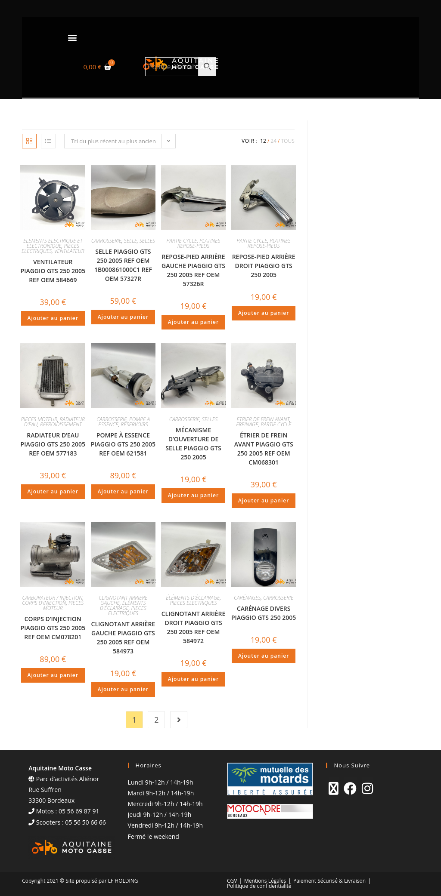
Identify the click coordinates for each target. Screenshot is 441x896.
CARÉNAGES (247, 597)
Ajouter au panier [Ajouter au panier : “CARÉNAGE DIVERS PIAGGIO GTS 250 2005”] (263, 655)
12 (263, 141)
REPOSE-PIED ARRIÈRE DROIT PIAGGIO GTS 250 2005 (263, 265)
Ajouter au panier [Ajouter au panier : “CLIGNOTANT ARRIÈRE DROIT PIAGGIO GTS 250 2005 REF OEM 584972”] (193, 679)
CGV (232, 880)
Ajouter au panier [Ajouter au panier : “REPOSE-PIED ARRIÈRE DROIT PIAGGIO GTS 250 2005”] (263, 313)
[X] (334, 788)
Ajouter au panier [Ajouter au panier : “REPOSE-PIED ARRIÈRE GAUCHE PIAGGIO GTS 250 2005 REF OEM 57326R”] (193, 322)
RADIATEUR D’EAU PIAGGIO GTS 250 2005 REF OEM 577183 (53, 444)
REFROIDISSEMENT (61, 424)
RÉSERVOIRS (134, 424)
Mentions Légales (265, 880)
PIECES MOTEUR (39, 419)
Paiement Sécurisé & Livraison (329, 880)
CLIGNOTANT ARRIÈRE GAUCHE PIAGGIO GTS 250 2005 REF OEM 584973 (123, 637)
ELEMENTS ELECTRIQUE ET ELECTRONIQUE (53, 243)
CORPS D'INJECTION (44, 603)
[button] (72, 37)
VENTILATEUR (69, 251)
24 (273, 141)
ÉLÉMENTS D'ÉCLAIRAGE (123, 605)
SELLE (130, 240)
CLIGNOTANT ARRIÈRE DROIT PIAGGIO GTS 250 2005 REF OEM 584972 (193, 627)
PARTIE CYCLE (181, 240)
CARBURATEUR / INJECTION (52, 597)
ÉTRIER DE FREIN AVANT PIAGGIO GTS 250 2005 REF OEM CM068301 (263, 448)
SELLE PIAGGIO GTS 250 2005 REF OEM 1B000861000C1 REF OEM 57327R (123, 265)
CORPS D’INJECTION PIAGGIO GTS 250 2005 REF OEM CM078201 (53, 628)
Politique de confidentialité (259, 886)
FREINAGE (247, 424)
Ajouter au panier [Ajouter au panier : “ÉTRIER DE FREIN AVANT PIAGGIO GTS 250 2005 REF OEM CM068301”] (263, 500)
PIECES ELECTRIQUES (50, 248)
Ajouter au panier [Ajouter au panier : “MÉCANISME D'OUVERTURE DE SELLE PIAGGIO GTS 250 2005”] (193, 495)
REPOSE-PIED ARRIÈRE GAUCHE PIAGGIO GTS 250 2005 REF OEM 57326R (193, 270)
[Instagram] (367, 788)
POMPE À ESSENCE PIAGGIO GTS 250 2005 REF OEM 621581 (123, 444)
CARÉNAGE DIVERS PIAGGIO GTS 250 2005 (263, 613)
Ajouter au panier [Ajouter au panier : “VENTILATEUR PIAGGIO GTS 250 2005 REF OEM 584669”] (53, 318)
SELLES (147, 240)
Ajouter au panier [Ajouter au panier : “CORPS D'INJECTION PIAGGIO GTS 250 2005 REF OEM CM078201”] (53, 675)
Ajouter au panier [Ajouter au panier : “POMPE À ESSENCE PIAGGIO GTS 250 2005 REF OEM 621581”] (123, 491)
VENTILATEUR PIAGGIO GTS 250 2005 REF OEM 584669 (53, 271)
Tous (287, 141)
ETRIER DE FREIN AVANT (262, 419)
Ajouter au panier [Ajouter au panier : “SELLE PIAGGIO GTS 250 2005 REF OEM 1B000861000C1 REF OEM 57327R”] (123, 316)
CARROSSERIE (106, 240)
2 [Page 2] (156, 719)
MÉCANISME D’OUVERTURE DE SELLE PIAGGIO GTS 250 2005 (193, 443)
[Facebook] (350, 788)
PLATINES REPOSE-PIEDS (198, 243)
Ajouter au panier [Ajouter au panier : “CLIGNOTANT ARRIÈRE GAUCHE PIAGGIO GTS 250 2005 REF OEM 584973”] (123, 689)
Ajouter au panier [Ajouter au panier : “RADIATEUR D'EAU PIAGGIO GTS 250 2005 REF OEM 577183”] (53, 491)
